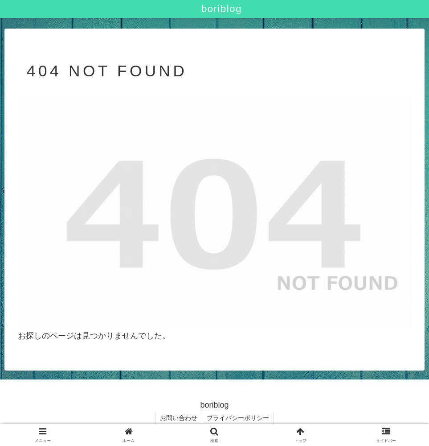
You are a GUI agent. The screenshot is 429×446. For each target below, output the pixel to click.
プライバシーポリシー (238, 417)
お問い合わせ (178, 417)
